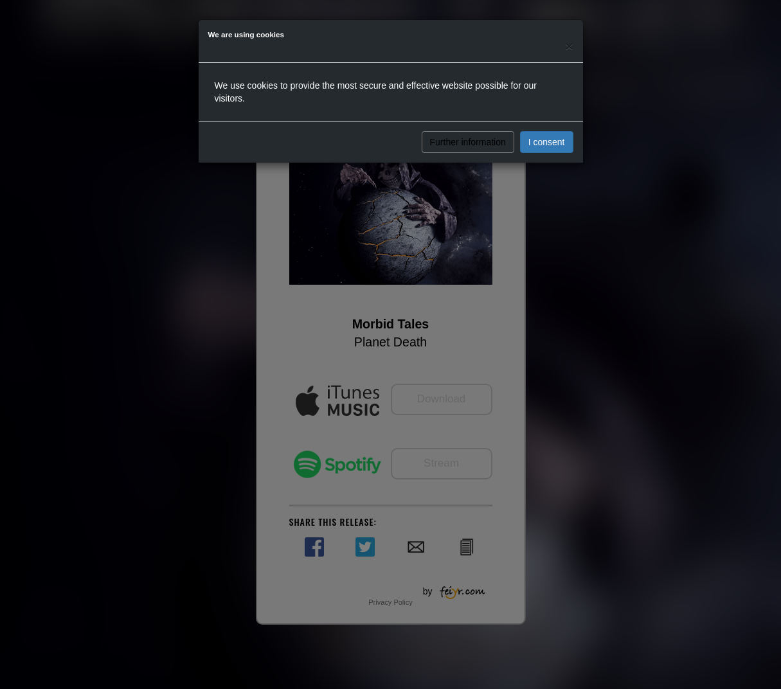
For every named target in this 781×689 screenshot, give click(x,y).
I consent (546, 142)
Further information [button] (468, 142)
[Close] (569, 46)
